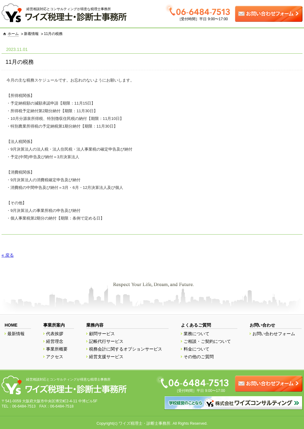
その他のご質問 (199, 356)
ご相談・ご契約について (207, 341)
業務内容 (94, 325)
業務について (196, 333)
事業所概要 (57, 349)
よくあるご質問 (196, 325)
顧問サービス (102, 333)
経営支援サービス (106, 356)
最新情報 (16, 333)
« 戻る (8, 255)
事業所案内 (54, 325)
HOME (11, 325)
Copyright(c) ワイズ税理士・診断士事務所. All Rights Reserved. (152, 423)
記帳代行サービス (106, 341)
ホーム (13, 34)
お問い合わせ (262, 325)
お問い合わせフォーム (273, 333)
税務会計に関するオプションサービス (125, 349)
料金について (196, 349)
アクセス (54, 356)
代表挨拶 (54, 333)
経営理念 (54, 341)
